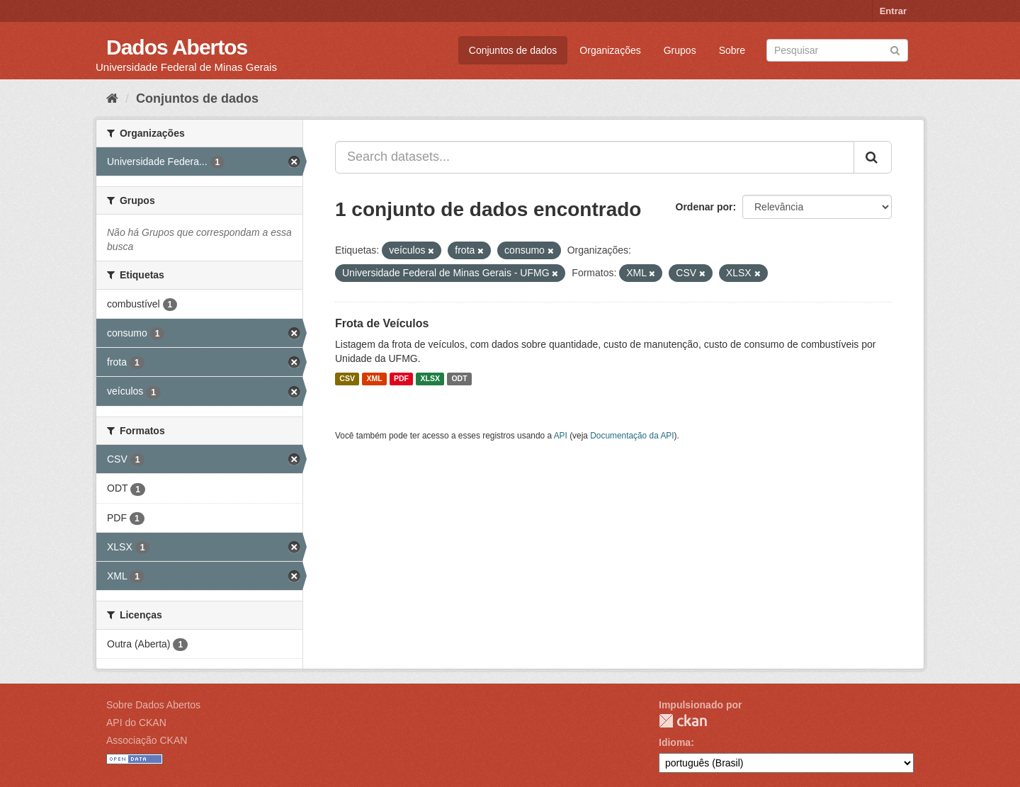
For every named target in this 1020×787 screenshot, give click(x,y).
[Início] (112, 98)
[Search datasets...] (594, 157)
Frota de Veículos (382, 323)
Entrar (893, 11)
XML (374, 379)
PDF (401, 379)
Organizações (609, 50)
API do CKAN (136, 722)
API (560, 436)
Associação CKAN (146, 740)
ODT (459, 379)
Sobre (732, 50)
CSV (347, 379)
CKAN (683, 720)
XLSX (430, 379)
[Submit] (895, 49)
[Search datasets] (837, 50)
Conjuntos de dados (513, 50)
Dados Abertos (176, 47)
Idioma (675, 742)
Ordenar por (704, 207)
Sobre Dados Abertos (153, 704)
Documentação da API (632, 436)
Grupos (680, 50)
